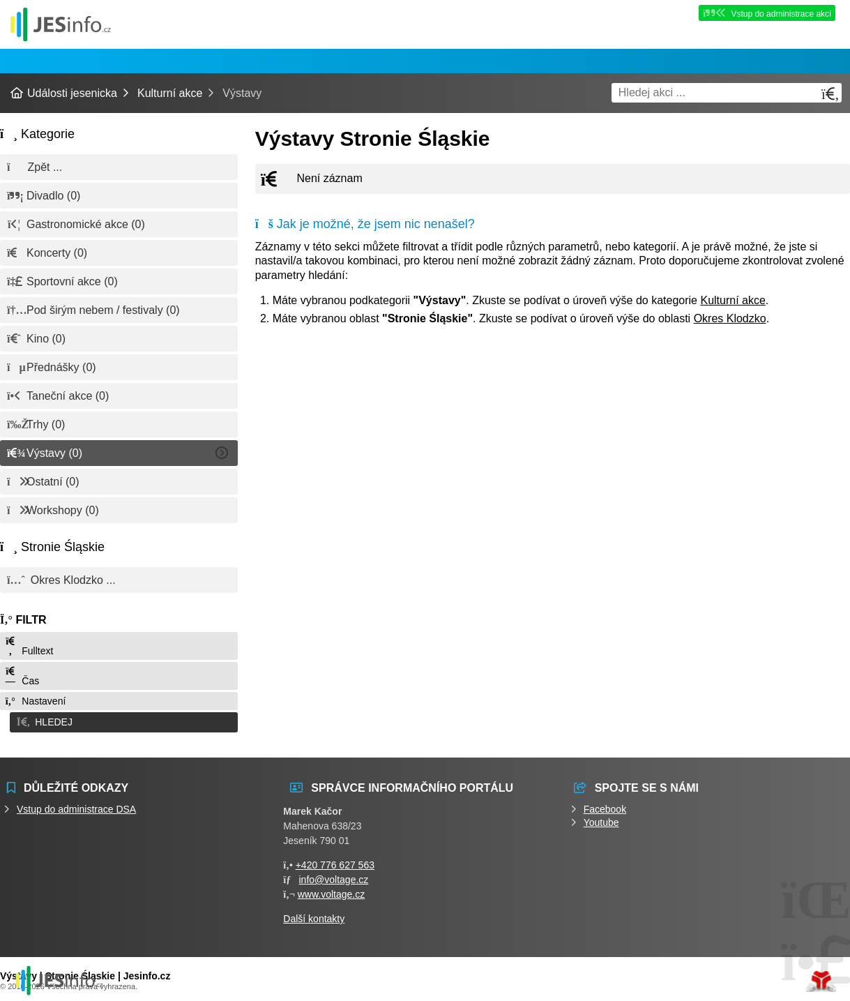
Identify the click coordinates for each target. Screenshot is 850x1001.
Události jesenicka (60, 24)
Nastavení (35, 701)
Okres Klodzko (730, 318)
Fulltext (28, 646)
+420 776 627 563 (335, 861)
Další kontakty (313, 915)
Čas (21, 676)
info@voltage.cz (334, 876)
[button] (119, 720)
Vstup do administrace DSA (76, 805)
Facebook (605, 805)
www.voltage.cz (331, 890)
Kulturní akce (169, 93)
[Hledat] (830, 94)
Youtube (601, 819)
